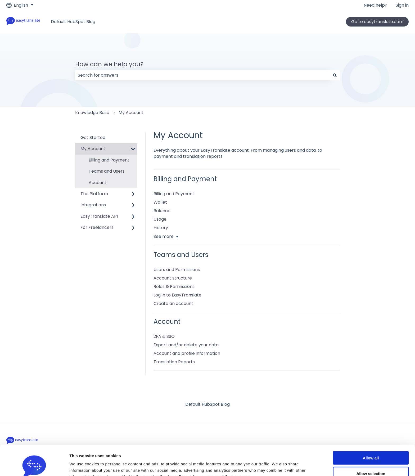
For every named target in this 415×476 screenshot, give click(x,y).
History (161, 228)
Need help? (375, 5)
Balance (162, 211)
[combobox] (202, 75)
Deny (371, 460)
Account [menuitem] (97, 183)
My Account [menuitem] (92, 149)
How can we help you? (109, 64)
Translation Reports (174, 362)
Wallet (160, 202)
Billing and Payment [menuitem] (109, 160)
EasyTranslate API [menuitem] (99, 216)
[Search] (335, 75)
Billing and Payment (174, 194)
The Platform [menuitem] (94, 194)
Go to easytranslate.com (377, 22)
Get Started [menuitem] (92, 137)
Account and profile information (187, 353)
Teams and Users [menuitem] (107, 171)
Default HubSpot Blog (73, 22)
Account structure (173, 278)
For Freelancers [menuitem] (97, 227)
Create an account (173, 303)
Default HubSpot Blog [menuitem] (207, 404)
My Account (131, 113)
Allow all (371, 429)
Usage (160, 219)
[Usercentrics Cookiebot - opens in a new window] (34, 466)
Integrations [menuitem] (93, 205)
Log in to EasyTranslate (177, 295)
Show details (277, 466)
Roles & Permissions (174, 286)
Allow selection (370, 445)
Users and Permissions (177, 270)
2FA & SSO (164, 336)
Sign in (402, 5)
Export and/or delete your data (186, 345)
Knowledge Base (92, 113)
